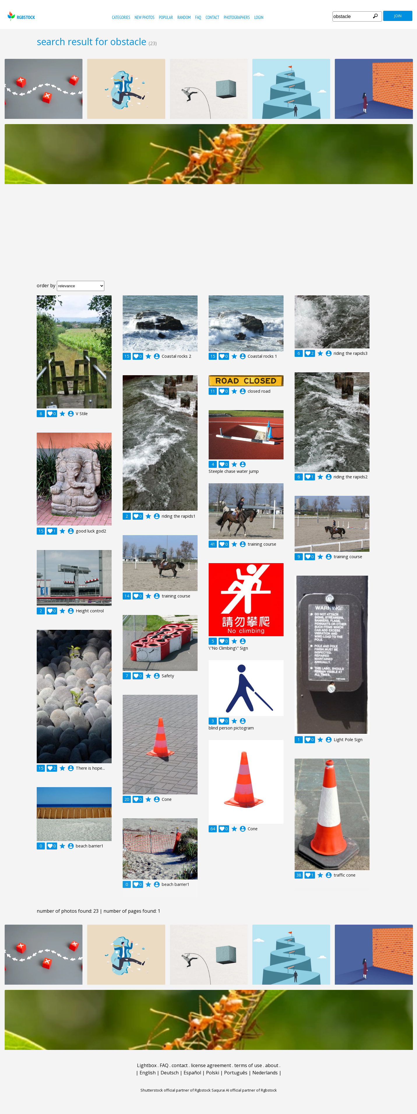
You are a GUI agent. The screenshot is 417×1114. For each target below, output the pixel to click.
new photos (144, 17)
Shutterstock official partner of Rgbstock (175, 1090)
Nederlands (265, 1072)
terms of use (248, 1065)
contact (212, 17)
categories (121, 17)
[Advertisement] (208, 237)
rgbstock (20, 16)
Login (258, 17)
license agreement (211, 1065)
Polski (212, 1072)
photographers (237, 17)
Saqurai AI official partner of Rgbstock (244, 1090)
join (398, 15)
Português (235, 1072)
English (148, 1072)
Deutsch (170, 1072)
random (184, 17)
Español (192, 1072)
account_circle (70, 413)
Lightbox (146, 1065)
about (271, 1065)
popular (166, 17)
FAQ (198, 17)
